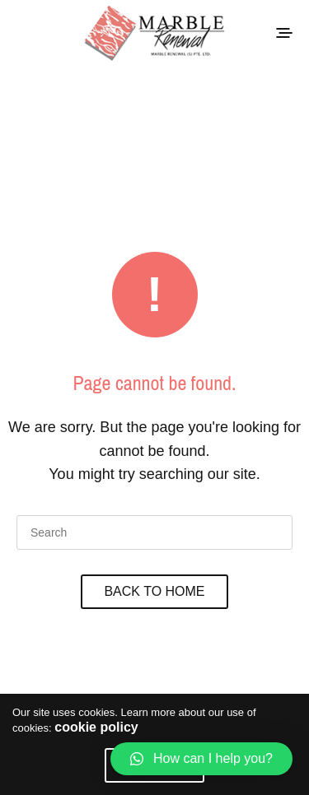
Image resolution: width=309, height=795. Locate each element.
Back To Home (154, 591)
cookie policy (96, 727)
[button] (201, 758)
